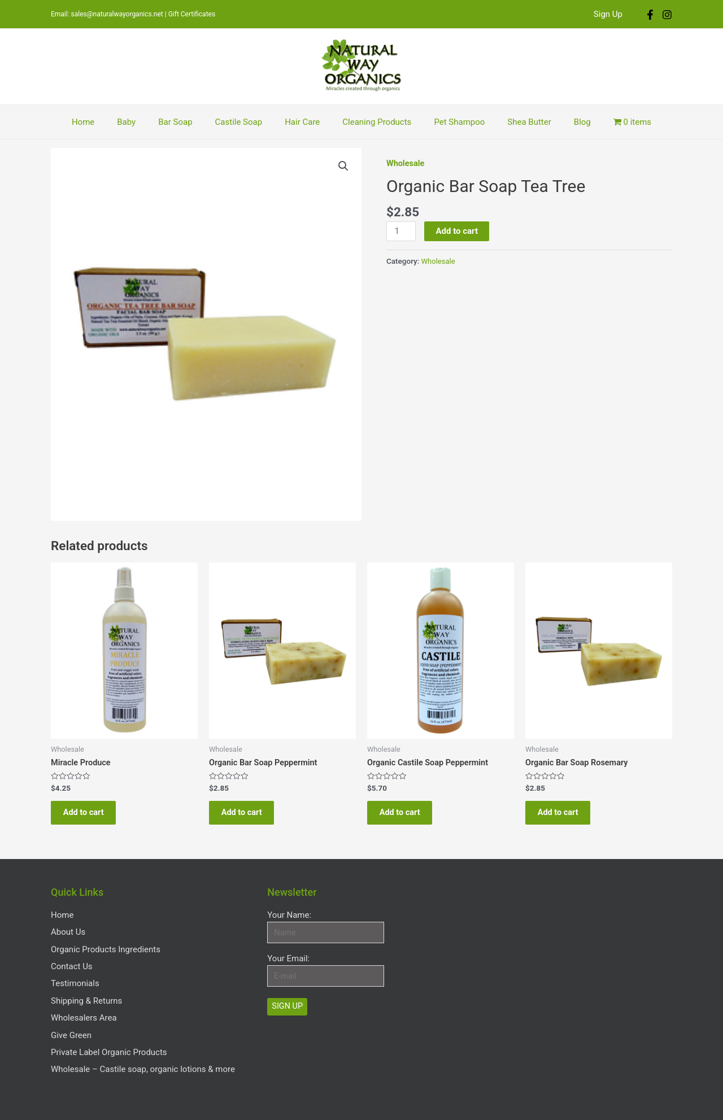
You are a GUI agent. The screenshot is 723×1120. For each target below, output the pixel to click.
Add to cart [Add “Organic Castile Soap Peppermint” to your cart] (405, 815)
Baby (143, 122)
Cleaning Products (371, 122)
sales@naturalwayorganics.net (117, 14)
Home (105, 122)
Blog (559, 122)
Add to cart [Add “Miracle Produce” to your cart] (89, 815)
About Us (68, 934)
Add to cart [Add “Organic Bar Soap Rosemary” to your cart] (563, 815)
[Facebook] (650, 15)
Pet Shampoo (448, 122)
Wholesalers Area (84, 1002)
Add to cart (458, 231)
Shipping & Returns (86, 988)
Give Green (71, 1015)
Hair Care (302, 122)
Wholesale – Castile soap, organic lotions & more (143, 1043)
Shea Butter (512, 122)
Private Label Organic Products (109, 1029)
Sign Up (610, 14)
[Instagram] (667, 15)
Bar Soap (186, 122)
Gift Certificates (191, 14)
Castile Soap (244, 122)
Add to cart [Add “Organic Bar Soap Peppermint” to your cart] (247, 815)
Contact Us (72, 961)
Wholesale (406, 163)
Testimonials (75, 975)
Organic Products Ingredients (105, 948)
